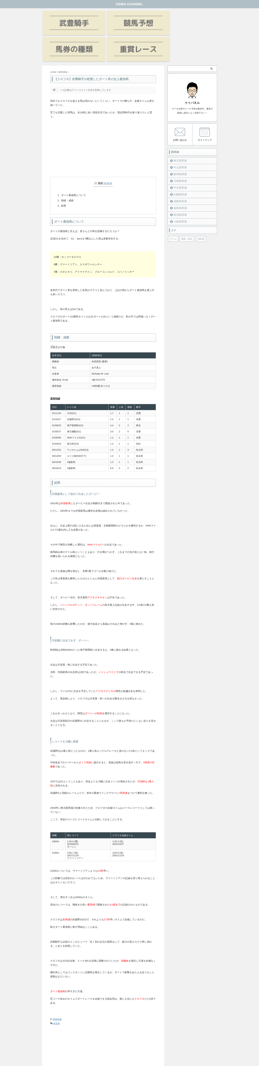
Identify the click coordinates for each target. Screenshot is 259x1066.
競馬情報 (57, 985)
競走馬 (56, 989)
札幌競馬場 (178, 160)
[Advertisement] (103, 118)
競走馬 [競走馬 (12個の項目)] (201, 204)
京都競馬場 (178, 146)
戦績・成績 (67, 166)
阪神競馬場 (178, 139)
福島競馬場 (178, 173)
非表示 (107, 149)
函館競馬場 (178, 166)
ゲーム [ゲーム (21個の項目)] (173, 204)
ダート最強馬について (73, 161)
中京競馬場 (178, 153)
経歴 (63, 171)
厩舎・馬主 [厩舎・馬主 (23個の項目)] (187, 204)
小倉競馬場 (178, 187)
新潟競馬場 (178, 180)
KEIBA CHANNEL (129, 4)
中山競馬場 (178, 133)
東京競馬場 (178, 126)
